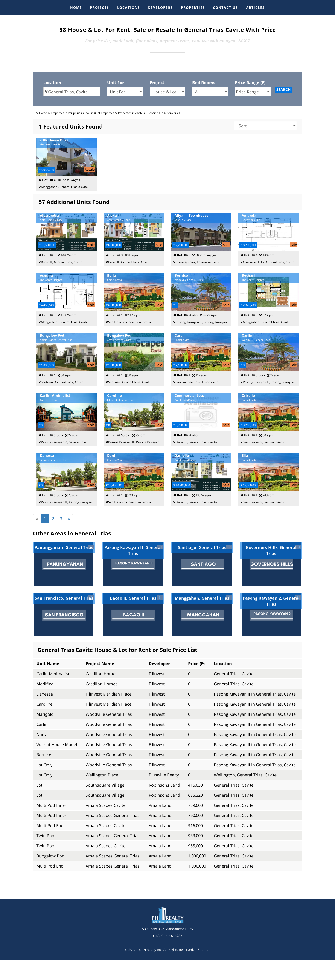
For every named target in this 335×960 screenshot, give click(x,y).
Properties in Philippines (66, 113)
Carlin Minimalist (52, 673)
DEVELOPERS (160, 7)
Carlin (42, 724)
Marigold (45, 714)
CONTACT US (225, 7)
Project (157, 82)
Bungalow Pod (50, 856)
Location (52, 82)
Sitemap (204, 949)
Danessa (44, 694)
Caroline (44, 704)
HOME (76, 7)
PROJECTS (99, 7)
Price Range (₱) (250, 82)
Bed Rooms (203, 82)
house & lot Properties (100, 113)
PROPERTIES (193, 7)
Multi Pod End (50, 825)
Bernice (43, 754)
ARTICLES (255, 7)
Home (43, 113)
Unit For (115, 82)
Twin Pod (45, 835)
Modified (45, 684)
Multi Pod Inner (51, 805)
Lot (39, 785)
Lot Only (44, 764)
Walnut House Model (56, 744)
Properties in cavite (130, 113)
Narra (41, 734)
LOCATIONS (128, 7)
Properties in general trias (163, 113)
